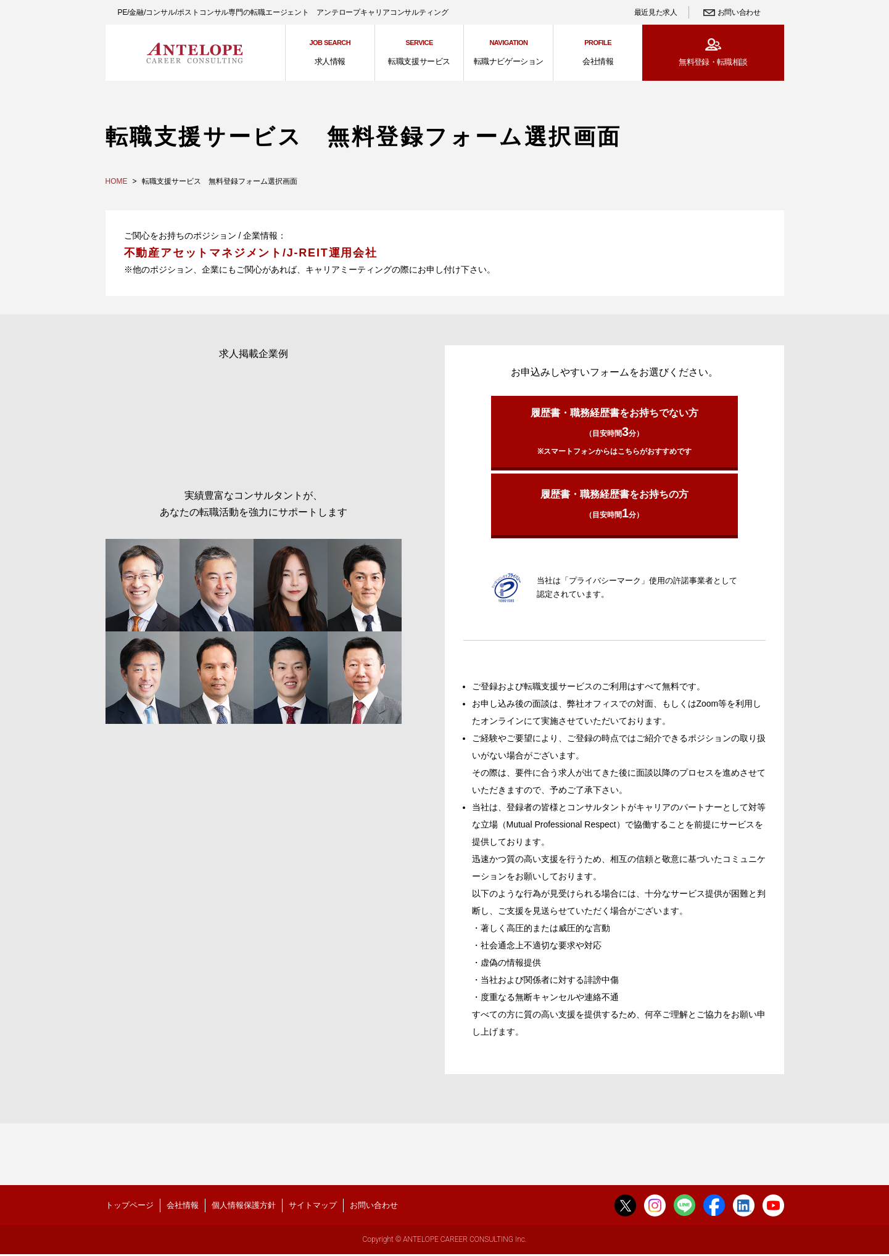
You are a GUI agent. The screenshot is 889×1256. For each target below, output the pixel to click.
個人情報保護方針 (244, 1205)
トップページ (129, 1205)
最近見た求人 (655, 12)
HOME (116, 181)
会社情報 (183, 1205)
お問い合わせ (739, 12)
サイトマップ (313, 1205)
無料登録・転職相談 (713, 62)
